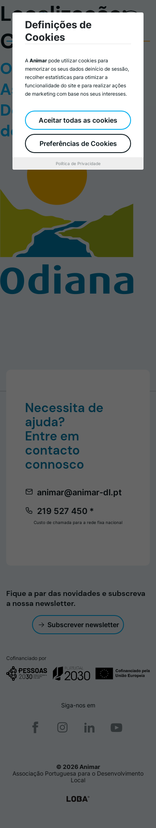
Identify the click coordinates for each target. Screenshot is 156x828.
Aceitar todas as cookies (78, 120)
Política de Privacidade (78, 163)
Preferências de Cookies (78, 143)
